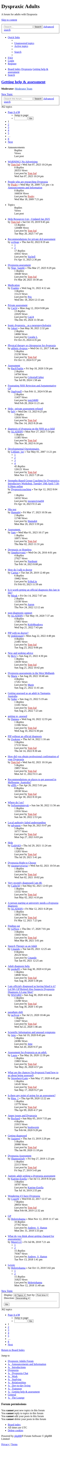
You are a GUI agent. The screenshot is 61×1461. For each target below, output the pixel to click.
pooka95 (15, 969)
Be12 (14, 656)
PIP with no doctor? (18, 633)
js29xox (15, 928)
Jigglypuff (16, 391)
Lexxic (11, 1265)
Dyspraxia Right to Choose (22, 862)
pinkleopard (17, 635)
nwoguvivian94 (36, 501)
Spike (14, 699)
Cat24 (14, 308)
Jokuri (14, 328)
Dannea (15, 719)
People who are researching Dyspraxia (28, 181)
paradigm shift (15, 1012)
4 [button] (8, 130)
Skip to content (9, 19)
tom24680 (33, 400)
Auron (30, 604)
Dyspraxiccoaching (21, 489)
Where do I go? (16, 802)
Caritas (14, 572)
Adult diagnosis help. (19, 966)
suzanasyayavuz (19, 865)
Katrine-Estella (19, 1178)
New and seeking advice (20, 653)
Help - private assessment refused (25, 408)
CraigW (15, 1198)
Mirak (14, 595)
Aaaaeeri (15, 1138)
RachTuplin (17, 368)
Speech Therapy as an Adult (22, 946)
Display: (15, 1295)
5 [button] (8, 133)
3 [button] (8, 127)
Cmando (15, 949)
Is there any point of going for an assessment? (31, 1095)
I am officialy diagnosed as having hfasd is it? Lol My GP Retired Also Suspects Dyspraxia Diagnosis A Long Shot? (32, 989)
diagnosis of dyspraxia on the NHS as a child (31, 428)
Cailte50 (15, 885)
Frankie (15, 288)
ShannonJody (18, 1158)
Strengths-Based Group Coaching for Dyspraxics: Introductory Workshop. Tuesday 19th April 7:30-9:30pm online (34, 483)
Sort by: (37, 1295)
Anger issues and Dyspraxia (22, 1115)
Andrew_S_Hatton (37, 1227)
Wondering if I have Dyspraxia (24, 1196)
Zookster (15, 739)
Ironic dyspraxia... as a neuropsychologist (29, 325)
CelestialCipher (36, 377)
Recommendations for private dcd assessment (31, 239)
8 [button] (8, 139)
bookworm (33, 1127)
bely (13, 411)
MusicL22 (16, 1242)
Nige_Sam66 (18, 268)
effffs (14, 785)
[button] (14, 112)
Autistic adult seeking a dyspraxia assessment (31, 1175)
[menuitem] (24, 43)
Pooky (14, 184)
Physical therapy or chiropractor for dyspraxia (32, 345)
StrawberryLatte (19, 1078)
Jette (13, 1035)
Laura (14, 1055)
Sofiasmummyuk (20, 805)
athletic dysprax (19, 348)
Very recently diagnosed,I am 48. (25, 882)
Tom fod (15, 164)
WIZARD (16, 995)
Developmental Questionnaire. (24, 448)
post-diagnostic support (20, 612)
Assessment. (14, 529)
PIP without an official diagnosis (25, 736)
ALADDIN (17, 431)
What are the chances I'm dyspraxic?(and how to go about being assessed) (33, 1074)
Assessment (14, 365)
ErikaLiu (32, 581)
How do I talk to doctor (20, 569)
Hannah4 (15, 512)
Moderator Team (23, 88)
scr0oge (15, 242)
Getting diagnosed (17, 1135)
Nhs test (12, 509)
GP (9, 1216)
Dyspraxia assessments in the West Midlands (31, 673)
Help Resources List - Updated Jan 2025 (29, 219)
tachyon (15, 1015)
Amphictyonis (18, 552)
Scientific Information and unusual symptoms (31, 1032)
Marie (14, 676)
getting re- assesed (17, 716)
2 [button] (8, 124)
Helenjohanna (18, 1219)
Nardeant (32, 561)
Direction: (17, 1298)
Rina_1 (15, 1098)
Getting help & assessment (23, 82)
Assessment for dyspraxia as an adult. (27, 1052)
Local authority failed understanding (27, 822)
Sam (13, 532)
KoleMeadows (35, 624)
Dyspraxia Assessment (19, 1155)
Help (10, 842)
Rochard (15, 1118)
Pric (30, 296)
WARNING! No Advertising (23, 161)
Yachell (31, 256)
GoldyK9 (16, 845)
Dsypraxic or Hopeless (20, 549)
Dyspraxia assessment (19, 265)
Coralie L (33, 337)
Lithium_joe (17, 451)
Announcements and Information (25, 187)
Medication (14, 285)
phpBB (18, 1436)
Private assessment (17, 305)
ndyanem (16, 825)
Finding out (14, 926)
